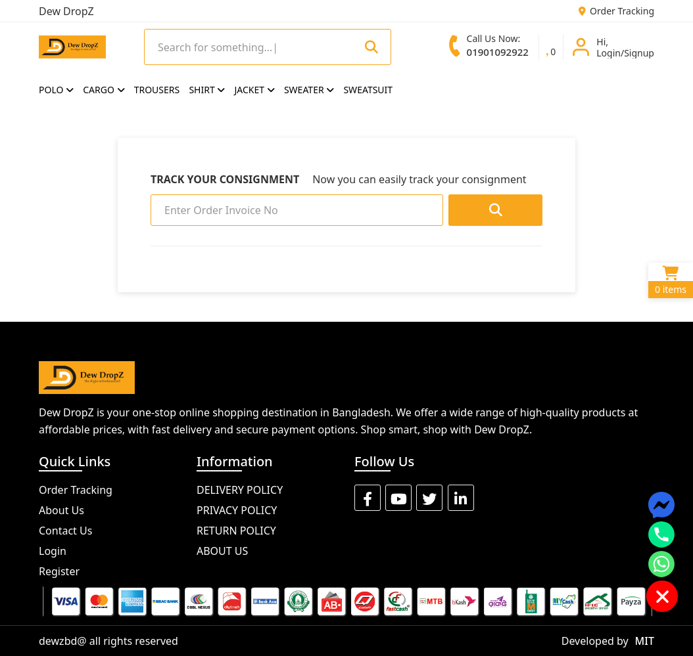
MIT (644, 641)
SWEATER (309, 89)
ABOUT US (222, 551)
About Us (61, 510)
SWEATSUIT (368, 89)
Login (52, 551)
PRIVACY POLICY (237, 510)
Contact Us (65, 530)
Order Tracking (616, 11)
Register (59, 571)
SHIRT (207, 89)
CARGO (103, 89)
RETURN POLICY (236, 530)
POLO (56, 89)
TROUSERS (157, 89)
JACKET (255, 89)
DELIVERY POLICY (240, 490)
